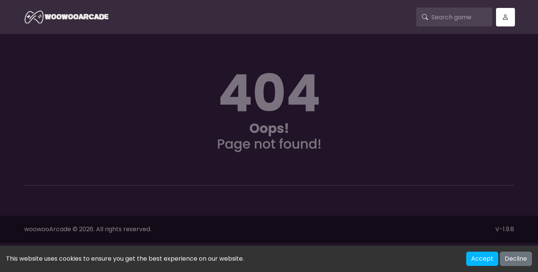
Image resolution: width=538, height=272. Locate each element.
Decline (516, 258)
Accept (482, 258)
